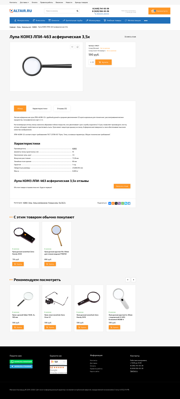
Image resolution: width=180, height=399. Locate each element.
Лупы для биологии (40, 203)
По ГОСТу (62, 203)
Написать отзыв (122, 186)
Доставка (93, 363)
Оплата (93, 366)
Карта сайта (94, 371)
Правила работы (96, 369)
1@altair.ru (134, 371)
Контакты (93, 360)
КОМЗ (74, 148)
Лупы (30, 203)
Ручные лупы (53, 203)
